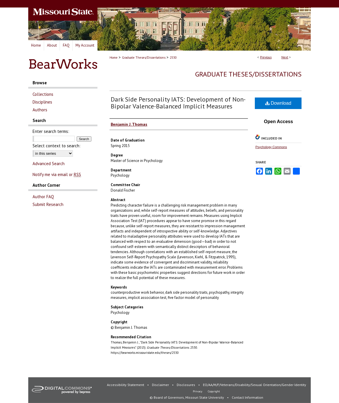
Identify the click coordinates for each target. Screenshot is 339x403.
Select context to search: (56, 145)
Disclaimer (161, 385)
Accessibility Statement (126, 385)
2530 (173, 58)
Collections (43, 94)
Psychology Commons (271, 147)
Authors (40, 109)
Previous (266, 57)
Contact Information (247, 397)
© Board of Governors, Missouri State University (187, 397)
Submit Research (48, 204)
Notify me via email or (57, 174)
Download (278, 103)
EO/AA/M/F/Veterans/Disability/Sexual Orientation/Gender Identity (254, 385)
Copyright (214, 391)
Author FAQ (43, 196)
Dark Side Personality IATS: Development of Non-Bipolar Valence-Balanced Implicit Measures (178, 102)
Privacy (198, 391)
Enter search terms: (51, 131)
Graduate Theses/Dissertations (143, 58)
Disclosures (186, 385)
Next (284, 57)
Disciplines (42, 102)
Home (114, 58)
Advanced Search (49, 163)
